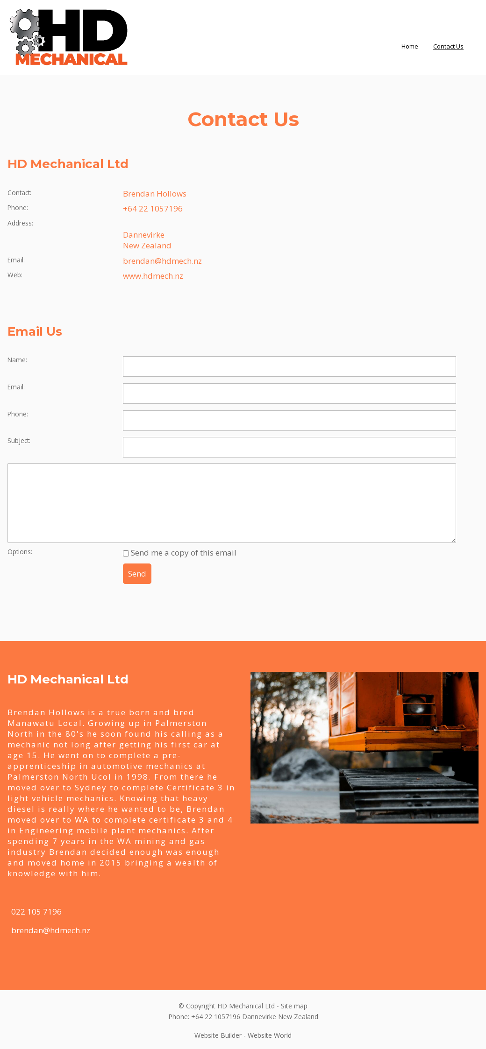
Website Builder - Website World (243, 1035)
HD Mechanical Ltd (246, 1005)
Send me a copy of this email (179, 552)
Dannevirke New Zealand (147, 240)
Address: (20, 222)
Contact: (19, 192)
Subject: (18, 440)
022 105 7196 (36, 911)
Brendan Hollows (154, 193)
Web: (14, 274)
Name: (17, 359)
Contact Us (448, 46)
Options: (19, 551)
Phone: (17, 207)
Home (409, 46)
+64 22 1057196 (153, 208)
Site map (294, 1005)
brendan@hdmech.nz (162, 260)
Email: (16, 259)
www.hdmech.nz (153, 275)
